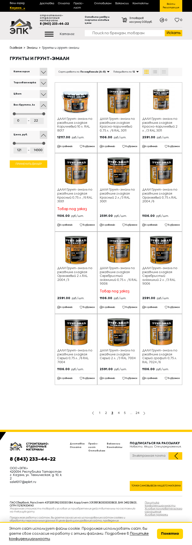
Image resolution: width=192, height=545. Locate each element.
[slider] (14, 113)
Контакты (114, 447)
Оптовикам (96, 451)
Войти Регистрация (171, 6)
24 (137, 413)
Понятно (170, 533)
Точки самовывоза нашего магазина (156, 486)
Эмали (32, 48)
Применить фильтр (29, 164)
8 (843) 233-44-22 (54, 24)
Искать (173, 33)
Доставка (77, 444)
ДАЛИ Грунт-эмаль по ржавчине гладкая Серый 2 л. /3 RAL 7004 (118, 354)
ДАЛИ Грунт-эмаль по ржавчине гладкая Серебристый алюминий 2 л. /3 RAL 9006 (159, 276)
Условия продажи (156, 514)
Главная (16, 48)
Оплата (75, 447)
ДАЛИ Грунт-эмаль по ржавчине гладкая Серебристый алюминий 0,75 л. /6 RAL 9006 (118, 276)
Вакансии (113, 444)
